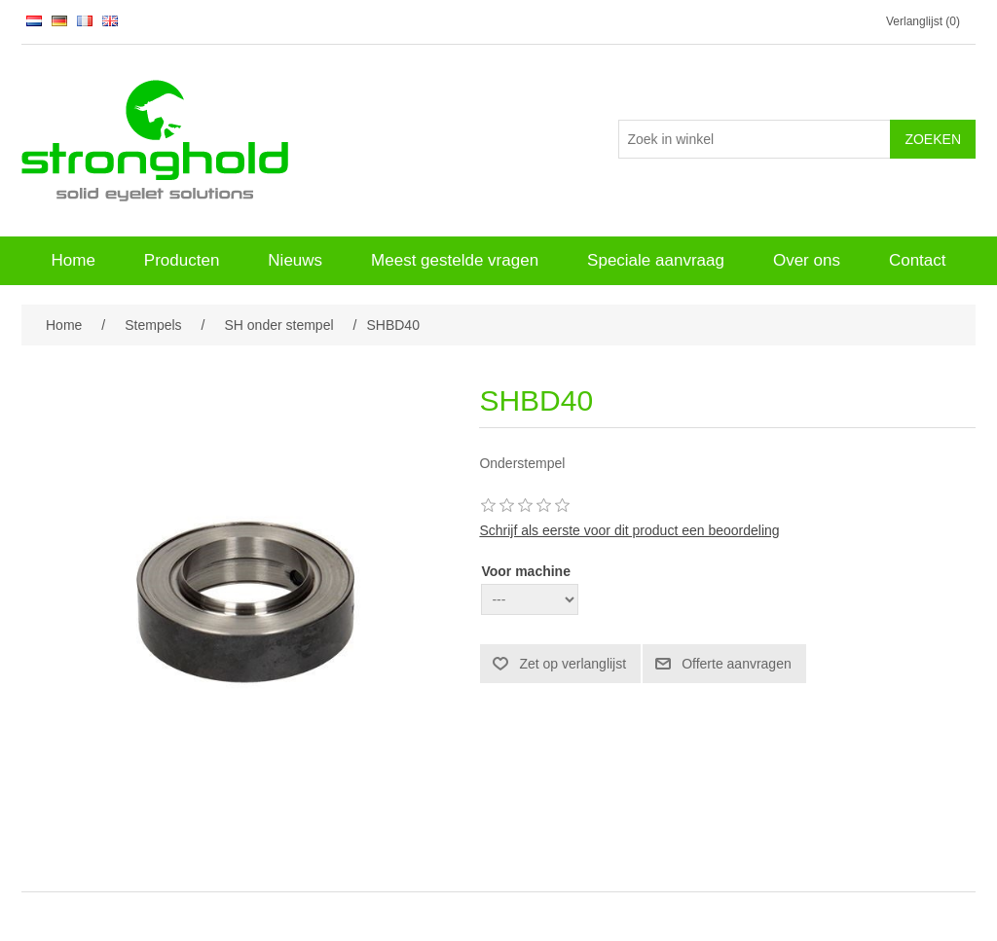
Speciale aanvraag (655, 260)
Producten (182, 260)
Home (72, 260)
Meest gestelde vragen (454, 260)
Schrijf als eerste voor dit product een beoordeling (629, 530)
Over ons (806, 260)
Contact (917, 260)
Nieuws (295, 260)
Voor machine (526, 571)
